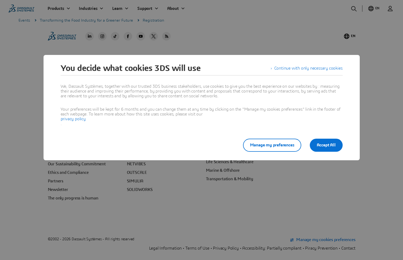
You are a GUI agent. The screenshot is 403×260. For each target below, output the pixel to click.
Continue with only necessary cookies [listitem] (308, 68)
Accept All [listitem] (326, 145)
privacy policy (73, 119)
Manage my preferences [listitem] (272, 145)
